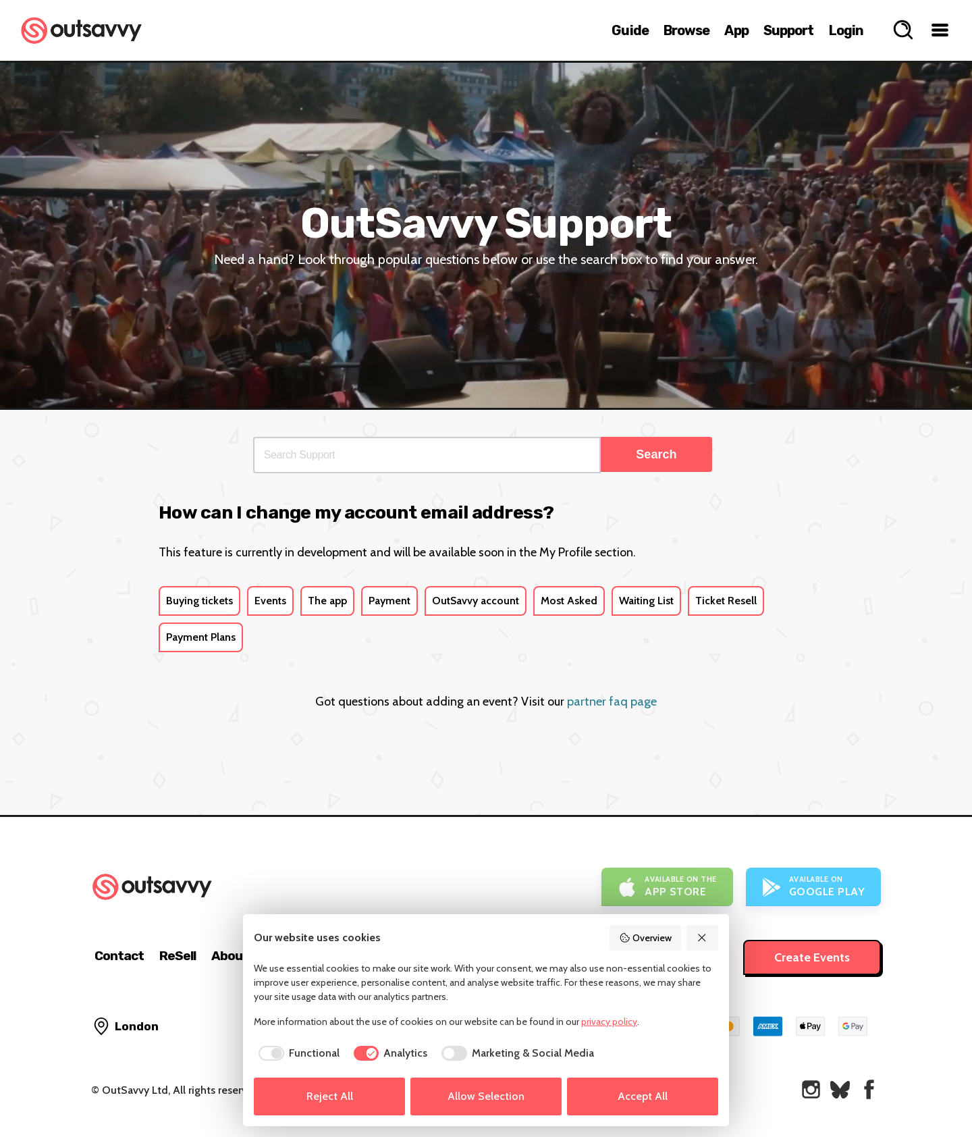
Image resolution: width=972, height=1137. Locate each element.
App (736, 30)
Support (788, 30)
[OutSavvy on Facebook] (869, 1089)
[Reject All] (702, 938)
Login (846, 30)
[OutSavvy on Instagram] (811, 1089)
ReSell (177, 955)
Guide (630, 30)
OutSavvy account (475, 600)
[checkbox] (297, 1053)
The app (327, 600)
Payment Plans (201, 637)
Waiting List (646, 600)
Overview (645, 938)
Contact (119, 955)
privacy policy (609, 1021)
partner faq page (612, 701)
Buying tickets (199, 600)
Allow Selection (486, 1096)
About (229, 955)
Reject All (329, 1096)
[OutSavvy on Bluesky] (840, 1089)
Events (270, 600)
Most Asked (569, 600)
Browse (687, 30)
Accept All (643, 1096)
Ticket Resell (726, 600)
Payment (389, 600)
